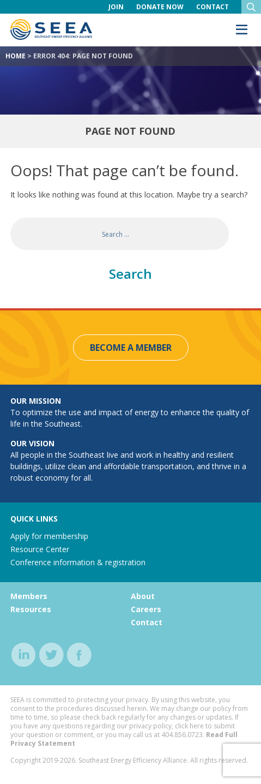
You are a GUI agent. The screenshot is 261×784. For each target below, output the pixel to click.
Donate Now (160, 6)
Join (116, 6)
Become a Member (131, 348)
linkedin (23, 655)
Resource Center (39, 549)
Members (28, 596)
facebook (79, 655)
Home (15, 56)
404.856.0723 (182, 734)
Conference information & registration (77, 562)
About (143, 596)
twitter (51, 655)
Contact (212, 6)
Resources (30, 609)
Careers (146, 609)
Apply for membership (49, 536)
